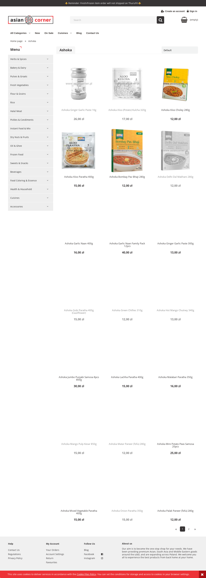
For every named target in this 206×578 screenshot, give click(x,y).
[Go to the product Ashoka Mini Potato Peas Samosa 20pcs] (175, 418)
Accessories (16, 206)
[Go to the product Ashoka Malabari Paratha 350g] (175, 351)
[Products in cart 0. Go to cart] (189, 19)
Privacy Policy (15, 558)
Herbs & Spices (18, 59)
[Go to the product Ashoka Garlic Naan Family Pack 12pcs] (127, 217)
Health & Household (21, 189)
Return (49, 558)
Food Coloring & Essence (23, 180)
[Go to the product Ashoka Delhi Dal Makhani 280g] (175, 150)
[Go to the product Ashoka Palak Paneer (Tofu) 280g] (175, 484)
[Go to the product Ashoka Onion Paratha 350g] (127, 484)
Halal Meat (16, 111)
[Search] (160, 20)
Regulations (14, 554)
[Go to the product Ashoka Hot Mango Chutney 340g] (175, 284)
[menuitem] (20, 33)
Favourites (51, 562)
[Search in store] (117, 19)
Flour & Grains (18, 93)
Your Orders (52, 549)
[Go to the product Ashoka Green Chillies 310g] (127, 284)
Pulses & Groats (18, 76)
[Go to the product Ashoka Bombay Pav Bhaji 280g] (127, 150)
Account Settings (55, 554)
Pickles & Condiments (21, 119)
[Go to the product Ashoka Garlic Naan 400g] (79, 217)
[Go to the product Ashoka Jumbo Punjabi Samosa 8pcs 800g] (79, 351)
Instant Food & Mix (20, 128)
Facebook (89, 554)
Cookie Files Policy (86, 574)
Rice (12, 102)
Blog (86, 549)
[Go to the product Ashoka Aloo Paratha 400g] (79, 150)
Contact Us (14, 549)
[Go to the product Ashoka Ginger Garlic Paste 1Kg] (79, 84)
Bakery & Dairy (18, 67)
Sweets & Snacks (19, 163)
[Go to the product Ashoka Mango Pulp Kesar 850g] (79, 418)
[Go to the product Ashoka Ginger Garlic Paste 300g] (175, 217)
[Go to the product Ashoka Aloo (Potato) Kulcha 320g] (127, 84)
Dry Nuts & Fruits (19, 137)
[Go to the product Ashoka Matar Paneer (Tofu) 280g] (127, 418)
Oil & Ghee (16, 145)
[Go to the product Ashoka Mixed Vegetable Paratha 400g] (79, 484)
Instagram (89, 558)
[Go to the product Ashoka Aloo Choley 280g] (175, 84)
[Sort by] (180, 49)
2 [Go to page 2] (188, 528)
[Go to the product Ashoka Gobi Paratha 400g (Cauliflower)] (79, 284)
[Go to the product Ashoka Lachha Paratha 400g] (127, 351)
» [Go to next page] (195, 529)
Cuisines (14, 197)
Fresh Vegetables (19, 85)
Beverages (15, 171)
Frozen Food (16, 154)
